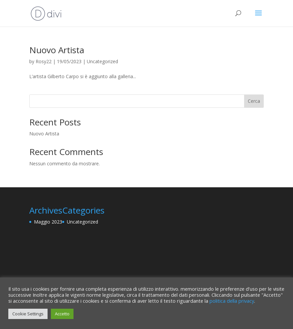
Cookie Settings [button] (28, 314)
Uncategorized (102, 61)
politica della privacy (232, 300)
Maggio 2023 (48, 222)
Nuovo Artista (56, 50)
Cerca (254, 101)
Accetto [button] (62, 314)
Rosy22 (44, 61)
